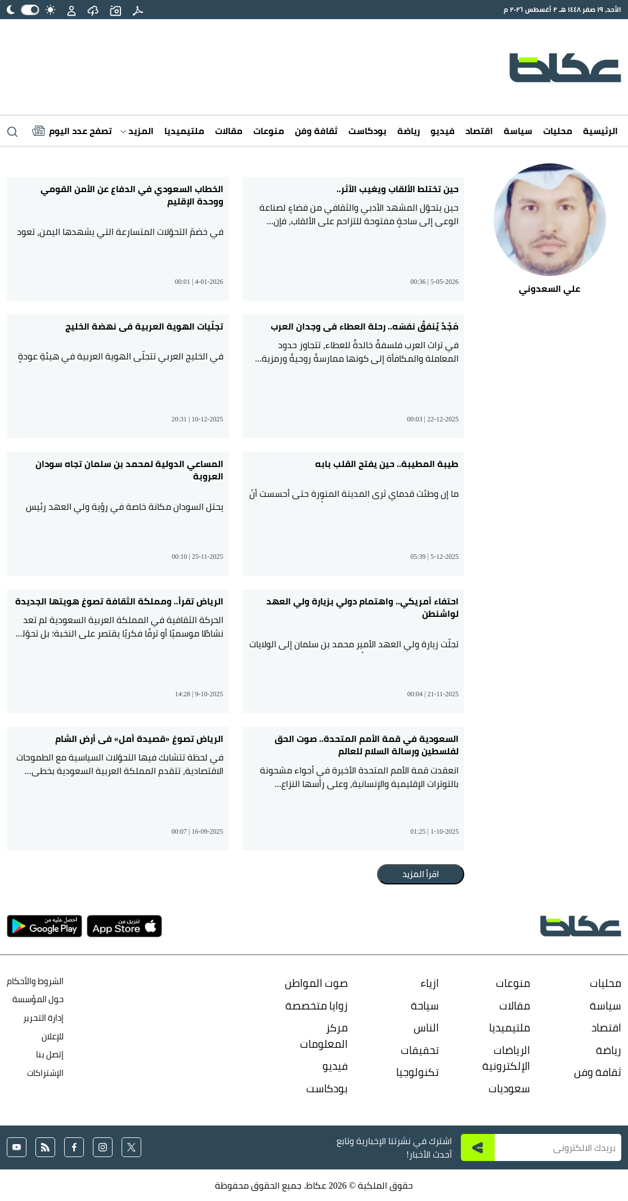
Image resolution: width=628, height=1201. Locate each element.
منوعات (268, 130)
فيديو (442, 130)
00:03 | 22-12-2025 (433, 418)
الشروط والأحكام (35, 981)
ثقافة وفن (316, 130)
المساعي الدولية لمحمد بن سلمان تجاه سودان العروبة (129, 470)
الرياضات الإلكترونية (506, 1058)
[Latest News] (72, 130)
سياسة (518, 130)
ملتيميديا (184, 130)
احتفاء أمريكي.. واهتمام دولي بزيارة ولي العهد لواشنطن (362, 607)
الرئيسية (600, 130)
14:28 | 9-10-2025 (199, 693)
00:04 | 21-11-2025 (433, 693)
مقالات (229, 130)
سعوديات (509, 1088)
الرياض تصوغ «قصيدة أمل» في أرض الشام (139, 738)
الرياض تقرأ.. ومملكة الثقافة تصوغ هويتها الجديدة (119, 601)
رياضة (408, 130)
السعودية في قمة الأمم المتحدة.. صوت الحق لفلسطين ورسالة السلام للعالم (367, 745)
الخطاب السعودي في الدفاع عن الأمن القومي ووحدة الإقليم (132, 195)
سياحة (425, 1005)
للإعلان (53, 1036)
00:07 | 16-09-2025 (197, 831)
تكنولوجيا (417, 1072)
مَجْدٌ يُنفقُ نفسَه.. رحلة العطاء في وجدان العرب (365, 326)
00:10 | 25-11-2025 (197, 556)
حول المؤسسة (38, 999)
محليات (557, 130)
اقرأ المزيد (420, 874)
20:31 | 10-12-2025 (197, 418)
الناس (426, 1027)
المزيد (137, 130)
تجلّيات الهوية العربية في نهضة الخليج (144, 326)
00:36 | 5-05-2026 (434, 281)
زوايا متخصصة (316, 1005)
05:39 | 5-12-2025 (434, 556)
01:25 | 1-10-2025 (434, 831)
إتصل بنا (50, 1054)
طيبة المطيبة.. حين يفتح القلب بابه (387, 463)
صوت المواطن (316, 983)
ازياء (429, 983)
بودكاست (367, 130)
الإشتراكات (45, 1073)
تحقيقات (420, 1050)
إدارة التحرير (42, 1017)
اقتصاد (479, 130)
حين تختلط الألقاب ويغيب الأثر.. (398, 189)
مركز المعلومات (324, 1035)
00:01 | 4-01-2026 (199, 281)
